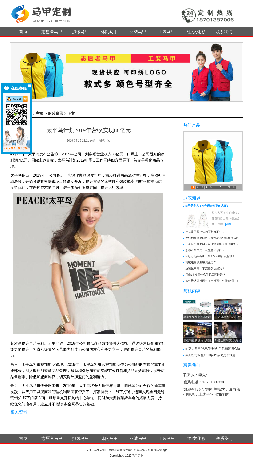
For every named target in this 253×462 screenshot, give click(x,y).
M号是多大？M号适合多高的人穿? (206, 205)
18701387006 (213, 382)
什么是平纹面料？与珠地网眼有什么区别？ (212, 244)
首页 (23, 31)
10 (233, 187)
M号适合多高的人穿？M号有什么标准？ (210, 256)
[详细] (229, 224)
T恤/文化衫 (195, 31)
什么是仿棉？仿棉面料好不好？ (205, 231)
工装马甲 (166, 31)
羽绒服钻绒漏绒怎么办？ (200, 262)
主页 (39, 113)
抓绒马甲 (80, 31)
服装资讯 (55, 113)
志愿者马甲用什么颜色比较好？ (205, 250)
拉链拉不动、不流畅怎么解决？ (205, 268)
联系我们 (224, 31)
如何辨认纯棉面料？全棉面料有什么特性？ (212, 280)
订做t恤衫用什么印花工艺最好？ (205, 274)
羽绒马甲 (138, 31)
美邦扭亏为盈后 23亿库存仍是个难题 (210, 355)
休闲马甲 (109, 31)
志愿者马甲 (52, 31)
